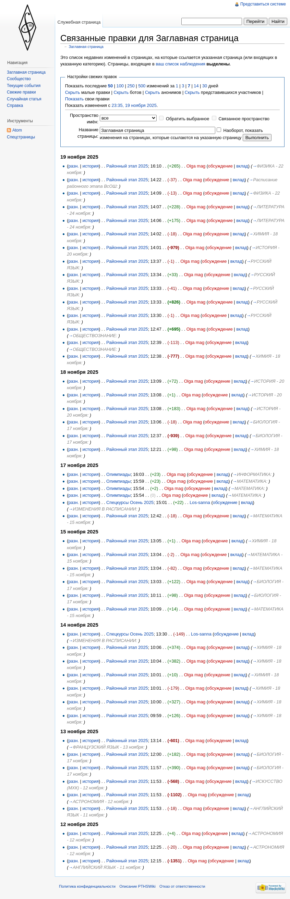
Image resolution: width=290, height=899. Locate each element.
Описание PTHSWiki (137, 886)
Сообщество (19, 78)
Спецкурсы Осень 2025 (130, 502)
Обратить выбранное (187, 118)
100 (120, 85)
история (90, 166)
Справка (15, 105)
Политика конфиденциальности (87, 886)
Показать (74, 98)
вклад (242, 166)
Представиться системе (263, 4)
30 (204, 85)
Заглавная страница (86, 47)
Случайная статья (24, 99)
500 (141, 85)
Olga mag (195, 166)
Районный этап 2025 (127, 166)
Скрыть (72, 92)
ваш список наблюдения (180, 63)
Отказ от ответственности (182, 886)
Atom (17, 130)
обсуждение (220, 166)
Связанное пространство (243, 118)
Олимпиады (118, 474)
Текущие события (23, 85)
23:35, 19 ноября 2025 (134, 105)
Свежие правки (21, 92)
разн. (73, 166)
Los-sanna (200, 502)
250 (130, 85)
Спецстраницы (21, 137)
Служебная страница (78, 22)
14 (196, 85)
